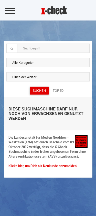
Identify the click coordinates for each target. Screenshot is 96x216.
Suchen (39, 90)
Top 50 (58, 90)
